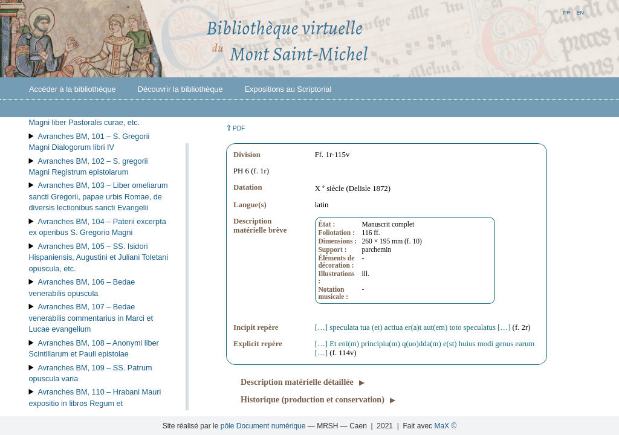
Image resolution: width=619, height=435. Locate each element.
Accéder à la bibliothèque (72, 89)
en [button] (580, 11)
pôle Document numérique (263, 426)
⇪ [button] (235, 127)
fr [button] (566, 11)
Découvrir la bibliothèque (180, 89)
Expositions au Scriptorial (288, 89)
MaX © (445, 426)
